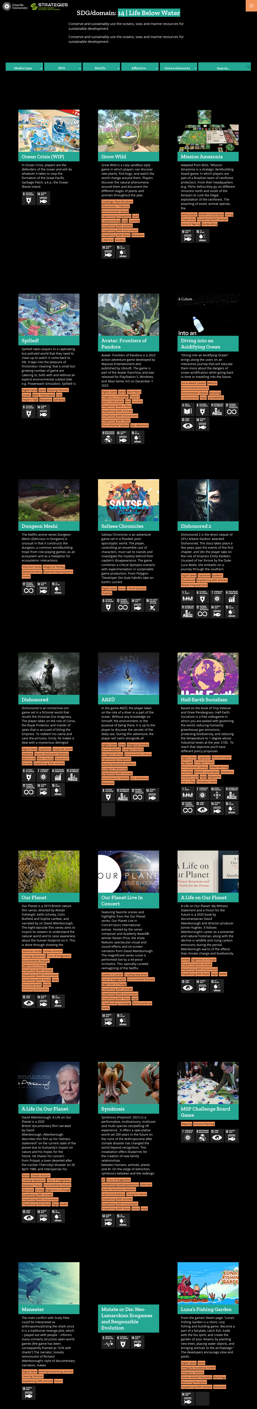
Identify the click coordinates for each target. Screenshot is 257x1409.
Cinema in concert (112, 974)
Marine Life (28, 758)
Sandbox (120, 240)
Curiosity (134, 220)
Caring (229, 214)
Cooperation (188, 219)
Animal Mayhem (111, 749)
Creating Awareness (33, 955)
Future (135, 1208)
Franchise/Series (31, 984)
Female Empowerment (194, 585)
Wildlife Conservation (211, 214)
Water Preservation (44, 394)
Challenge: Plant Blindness (117, 201)
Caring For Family (136, 1194)
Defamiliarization (32, 571)
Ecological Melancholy (114, 768)
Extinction (28, 1189)
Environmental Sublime (115, 425)
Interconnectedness (113, 1194)
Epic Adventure (139, 425)
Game (42, 390)
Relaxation (138, 235)
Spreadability (215, 397)
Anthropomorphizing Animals (56, 1371)
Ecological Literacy (112, 754)
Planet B (134, 396)
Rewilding (187, 771)
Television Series (31, 566)
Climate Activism (52, 951)
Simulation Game (207, 781)
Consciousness (189, 397)
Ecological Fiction (204, 762)
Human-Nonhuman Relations (51, 753)
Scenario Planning (204, 1123)
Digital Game (29, 390)
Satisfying (59, 399)
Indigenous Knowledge (115, 396)
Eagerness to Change (34, 965)
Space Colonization (113, 401)
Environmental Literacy (115, 211)
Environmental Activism (195, 388)
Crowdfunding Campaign (116, 1003)
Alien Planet (134, 391)
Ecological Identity (133, 749)
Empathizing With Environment (120, 230)
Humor (26, 576)
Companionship (111, 220)
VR (103, 1179)
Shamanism (188, 580)
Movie (25, 1175)
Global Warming (219, 767)
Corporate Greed (62, 748)
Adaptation (214, 776)
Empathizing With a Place (116, 406)
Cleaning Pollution (57, 390)
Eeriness (27, 763)
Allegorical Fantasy (54, 566)
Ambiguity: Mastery (192, 1372)
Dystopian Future (32, 1185)
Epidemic (217, 575)
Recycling (215, 392)
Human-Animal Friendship (196, 1377)
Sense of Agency (190, 224)
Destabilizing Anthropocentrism (120, 1184)
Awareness (227, 771)
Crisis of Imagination (59, 955)
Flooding (107, 593)
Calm (135, 216)
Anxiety (185, 959)
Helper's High (30, 399)
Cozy (124, 220)
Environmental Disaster (35, 960)
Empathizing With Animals (117, 225)
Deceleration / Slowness (115, 206)
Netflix (47, 984)
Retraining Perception (193, 1382)
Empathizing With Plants (116, 235)
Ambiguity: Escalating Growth (198, 1367)
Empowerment (189, 776)
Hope (203, 397)
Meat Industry (45, 758)
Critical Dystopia (136, 588)
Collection (107, 240)
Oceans (26, 394)
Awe (128, 401)
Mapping (186, 1123)
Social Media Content (193, 383)
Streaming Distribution (35, 989)
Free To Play (188, 781)
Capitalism (204, 575)
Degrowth (187, 762)
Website (212, 383)
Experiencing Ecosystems (116, 216)
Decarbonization (221, 757)
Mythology (219, 1377)
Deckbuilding (209, 224)
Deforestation (189, 214)
